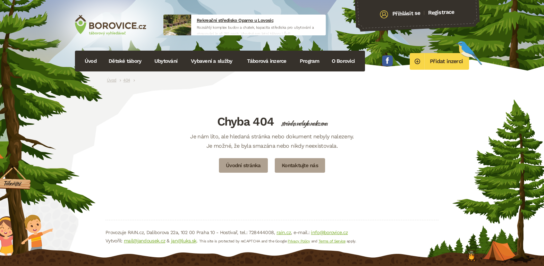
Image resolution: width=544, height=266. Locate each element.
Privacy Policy (299, 241)
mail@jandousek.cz (144, 240)
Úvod (90, 61)
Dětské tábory (125, 61)
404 (126, 80)
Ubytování (165, 61)
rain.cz (284, 232)
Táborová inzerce (267, 61)
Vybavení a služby (211, 61)
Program (310, 61)
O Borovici (343, 61)
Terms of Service (332, 241)
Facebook (387, 60)
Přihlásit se (406, 13)
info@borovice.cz (329, 232)
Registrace (441, 12)
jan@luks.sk (183, 240)
